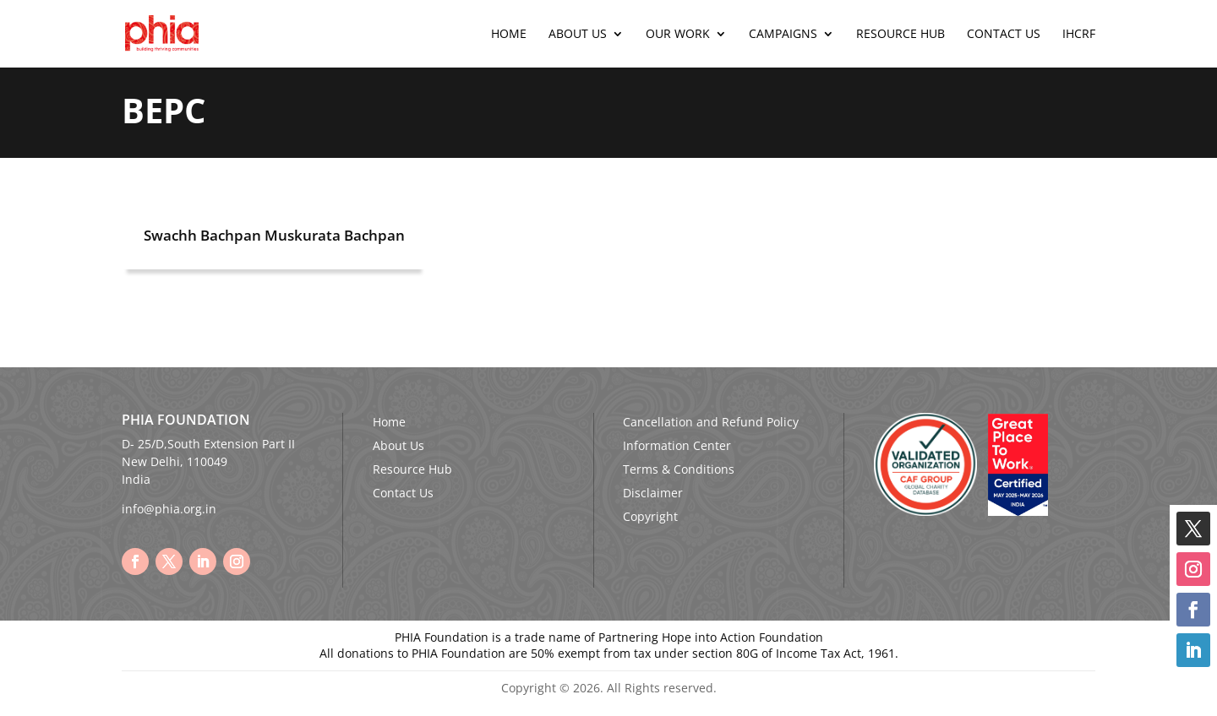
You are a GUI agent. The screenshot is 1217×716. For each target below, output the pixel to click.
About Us (577, 34)
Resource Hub (900, 34)
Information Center (677, 445)
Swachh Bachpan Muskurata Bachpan (274, 235)
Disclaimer (653, 493)
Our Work (678, 34)
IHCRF (1078, 34)
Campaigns (783, 34)
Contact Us (1003, 34)
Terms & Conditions (678, 469)
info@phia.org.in (169, 509)
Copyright (650, 516)
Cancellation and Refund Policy (711, 422)
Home (509, 34)
